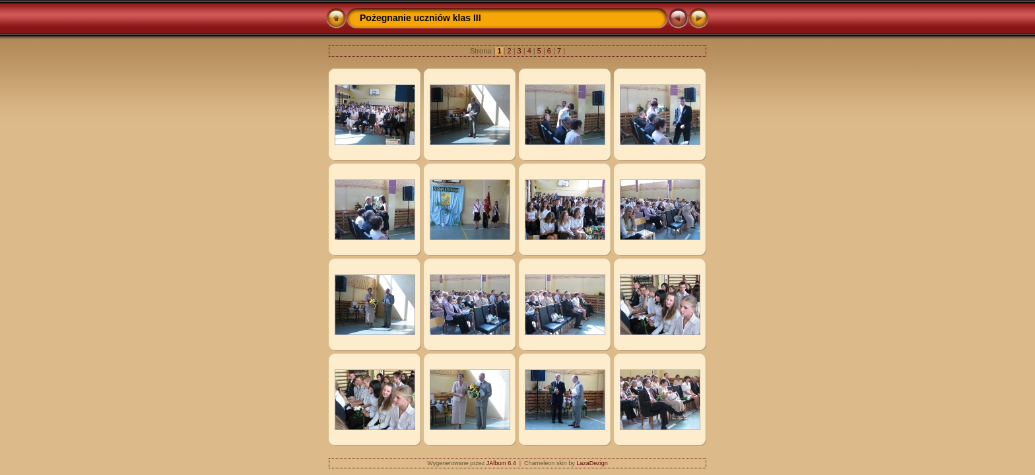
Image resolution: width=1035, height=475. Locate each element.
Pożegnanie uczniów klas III (420, 18)
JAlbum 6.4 (501, 463)
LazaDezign (592, 463)
